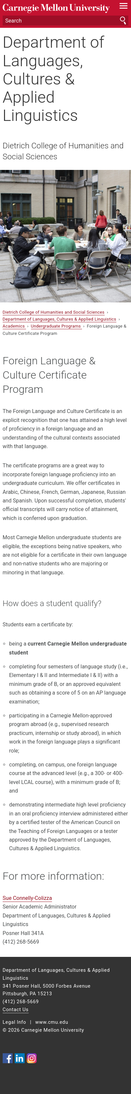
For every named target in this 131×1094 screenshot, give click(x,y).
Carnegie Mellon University (56, 8)
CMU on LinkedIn (20, 1058)
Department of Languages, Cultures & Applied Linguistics (53, 79)
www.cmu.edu (51, 1022)
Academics (14, 326)
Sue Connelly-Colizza (27, 898)
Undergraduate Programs (56, 326)
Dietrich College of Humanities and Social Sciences (63, 151)
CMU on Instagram (32, 1058)
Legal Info (14, 1022)
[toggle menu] (123, 7)
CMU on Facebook (8, 1058)
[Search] (65, 21)
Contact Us (16, 1010)
